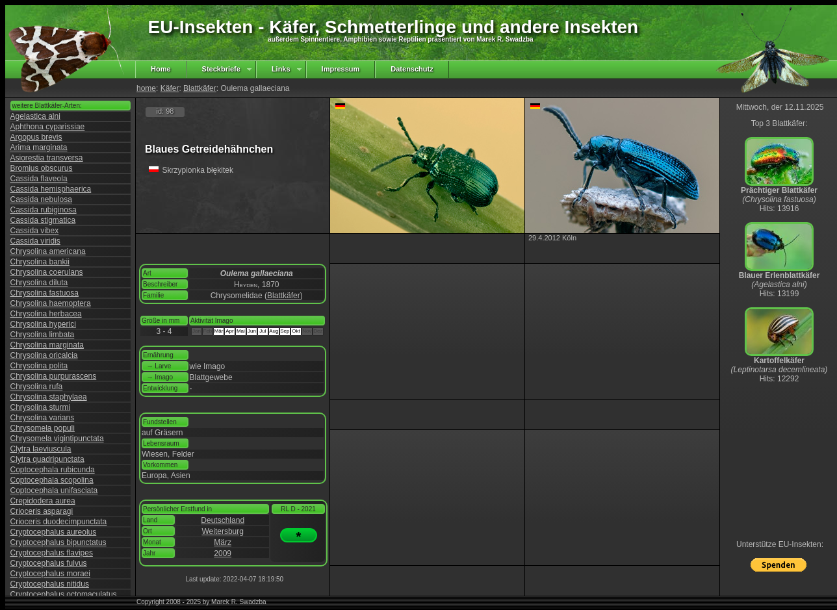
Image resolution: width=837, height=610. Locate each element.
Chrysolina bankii (40, 261)
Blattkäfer (199, 88)
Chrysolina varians (42, 417)
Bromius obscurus (41, 168)
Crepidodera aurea (42, 500)
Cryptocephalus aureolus (53, 532)
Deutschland (222, 520)
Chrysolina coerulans (46, 272)
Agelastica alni (35, 116)
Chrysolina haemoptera (50, 303)
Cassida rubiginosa (43, 209)
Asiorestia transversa (46, 157)
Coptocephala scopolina (52, 480)
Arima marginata (39, 147)
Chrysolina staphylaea (48, 396)
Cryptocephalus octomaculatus (63, 594)
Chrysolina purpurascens (53, 376)
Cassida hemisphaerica (51, 189)
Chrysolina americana (48, 251)
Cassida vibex (34, 230)
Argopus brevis (36, 137)
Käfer (170, 88)
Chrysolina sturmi (40, 407)
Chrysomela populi (42, 428)
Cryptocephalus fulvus (48, 563)
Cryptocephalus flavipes (51, 552)
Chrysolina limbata (42, 334)
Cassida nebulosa (41, 199)
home (146, 88)
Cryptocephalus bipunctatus (58, 542)
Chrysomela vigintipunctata (57, 438)
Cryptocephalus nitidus (49, 584)
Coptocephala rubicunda (52, 469)
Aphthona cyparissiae (47, 126)
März (222, 542)
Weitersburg (222, 531)
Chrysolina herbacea (46, 313)
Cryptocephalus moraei (50, 573)
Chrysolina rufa (36, 386)
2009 (222, 553)
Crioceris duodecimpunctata (58, 521)
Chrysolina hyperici (43, 324)
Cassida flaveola (39, 178)
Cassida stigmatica (43, 220)
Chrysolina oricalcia (44, 355)
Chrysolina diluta (39, 282)
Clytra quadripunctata (47, 459)
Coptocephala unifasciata (54, 490)
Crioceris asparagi (41, 511)
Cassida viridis (35, 241)
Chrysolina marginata (47, 344)
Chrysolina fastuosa (44, 293)
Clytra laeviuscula (40, 448)
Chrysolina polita (39, 365)
